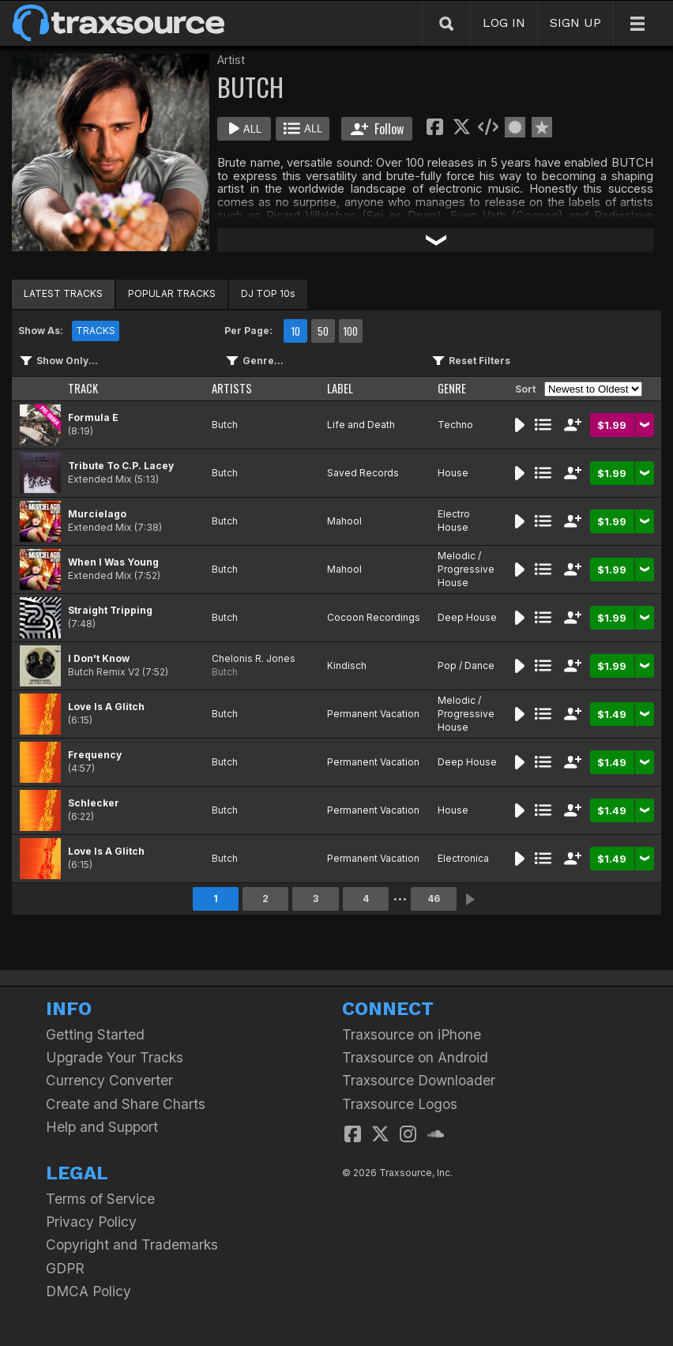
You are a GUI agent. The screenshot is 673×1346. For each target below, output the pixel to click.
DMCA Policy (88, 1291)
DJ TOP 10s (268, 293)
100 (350, 331)
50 (323, 331)
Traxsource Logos (399, 1104)
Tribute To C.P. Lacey (121, 466)
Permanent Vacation (373, 714)
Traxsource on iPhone (411, 1034)
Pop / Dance (466, 665)
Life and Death (361, 424)
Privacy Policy (91, 1221)
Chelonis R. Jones (253, 658)
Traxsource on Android (415, 1057)
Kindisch (347, 665)
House (453, 473)
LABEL (340, 388)
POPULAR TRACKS (172, 293)
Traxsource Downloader (418, 1080)
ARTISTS (232, 388)
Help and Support (102, 1127)
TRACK (83, 388)
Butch (225, 424)
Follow (377, 128)
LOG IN (504, 22)
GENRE (452, 388)
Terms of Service (100, 1198)
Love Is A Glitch (106, 706)
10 (295, 331)
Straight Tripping (110, 610)
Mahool (344, 521)
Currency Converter (109, 1080)
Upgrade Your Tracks (114, 1057)
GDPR (65, 1268)
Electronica (463, 858)
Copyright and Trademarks (132, 1244)
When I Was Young (113, 562)
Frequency (95, 755)
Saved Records (363, 473)
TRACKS (95, 330)
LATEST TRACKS (63, 293)
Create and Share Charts (125, 1104)
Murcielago (97, 514)
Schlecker (93, 803)
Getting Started (95, 1034)
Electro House (454, 520)
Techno (455, 424)
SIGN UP (575, 22)
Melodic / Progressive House (466, 569)
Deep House (467, 617)
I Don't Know (99, 658)
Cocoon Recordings (373, 617)
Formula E (93, 417)
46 (433, 898)
